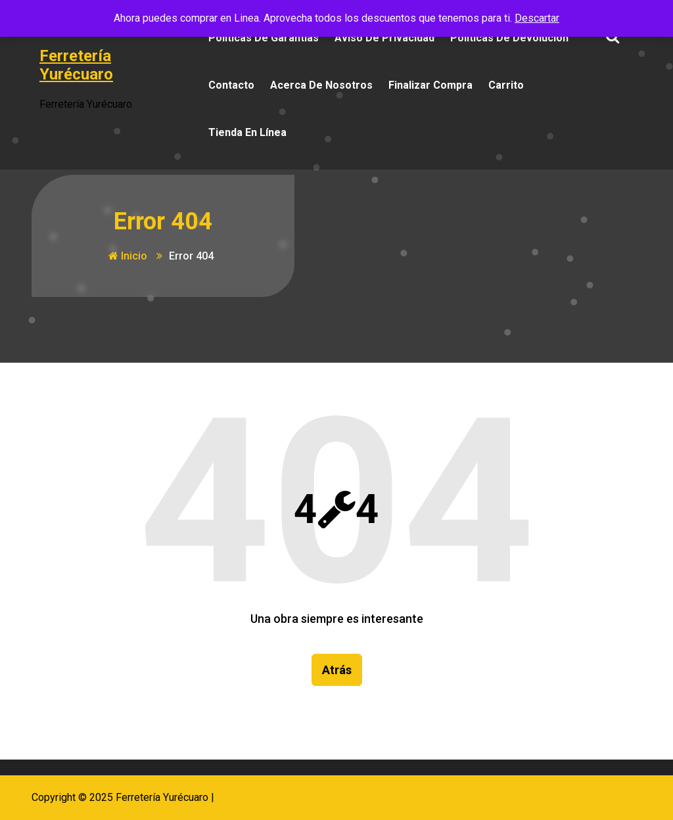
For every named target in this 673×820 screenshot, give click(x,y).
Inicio (127, 256)
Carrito (506, 85)
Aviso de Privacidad (384, 38)
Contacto (231, 85)
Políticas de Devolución (509, 38)
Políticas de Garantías (263, 38)
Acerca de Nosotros (321, 85)
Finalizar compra (430, 85)
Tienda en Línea (247, 132)
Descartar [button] (537, 18)
